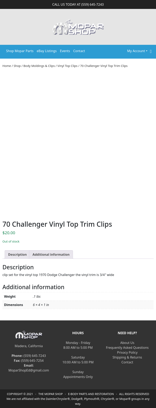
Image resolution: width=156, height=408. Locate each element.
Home (6, 66)
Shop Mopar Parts (20, 51)
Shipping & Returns (127, 357)
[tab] (17, 254)
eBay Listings (47, 51)
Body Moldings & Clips (39, 66)
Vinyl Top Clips (67, 66)
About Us (127, 342)
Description (17, 254)
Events (65, 51)
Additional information (51, 254)
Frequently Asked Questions (127, 347)
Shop (17, 66)
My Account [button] (136, 51)
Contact (79, 51)
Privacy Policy (127, 352)
